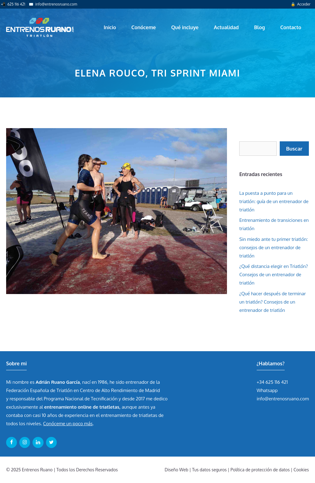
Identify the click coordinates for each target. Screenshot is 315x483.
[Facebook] (11, 442)
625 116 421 (16, 4)
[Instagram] (24, 442)
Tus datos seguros (209, 469)
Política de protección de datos (260, 469)
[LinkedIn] (38, 442)
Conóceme (143, 27)
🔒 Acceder (300, 4)
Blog (259, 27)
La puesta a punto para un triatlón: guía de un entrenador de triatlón (274, 201)
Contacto (290, 27)
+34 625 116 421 (272, 382)
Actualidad (226, 27)
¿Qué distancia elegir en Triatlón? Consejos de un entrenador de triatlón (273, 274)
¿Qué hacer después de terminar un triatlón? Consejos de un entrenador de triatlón (272, 302)
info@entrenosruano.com (56, 4)
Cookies (301, 469)
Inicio (110, 27)
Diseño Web (176, 469)
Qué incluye (184, 27)
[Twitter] (51, 442)
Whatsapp (267, 390)
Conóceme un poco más (68, 423)
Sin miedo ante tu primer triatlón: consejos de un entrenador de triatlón (273, 247)
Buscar (294, 148)
